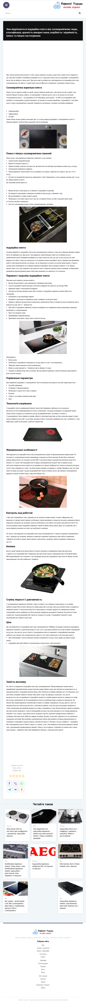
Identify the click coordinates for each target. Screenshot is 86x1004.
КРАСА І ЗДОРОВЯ (43, 951)
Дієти (43, 969)
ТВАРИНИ (43, 960)
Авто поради (43, 976)
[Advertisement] (43, 59)
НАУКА (43, 988)
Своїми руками (43, 963)
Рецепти (43, 979)
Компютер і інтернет (43, 985)
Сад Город (43, 954)
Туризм (43, 982)
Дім (20, 770)
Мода (43, 972)
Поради (43, 966)
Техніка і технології (43, 948)
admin (19, 768)
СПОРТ (43, 957)
